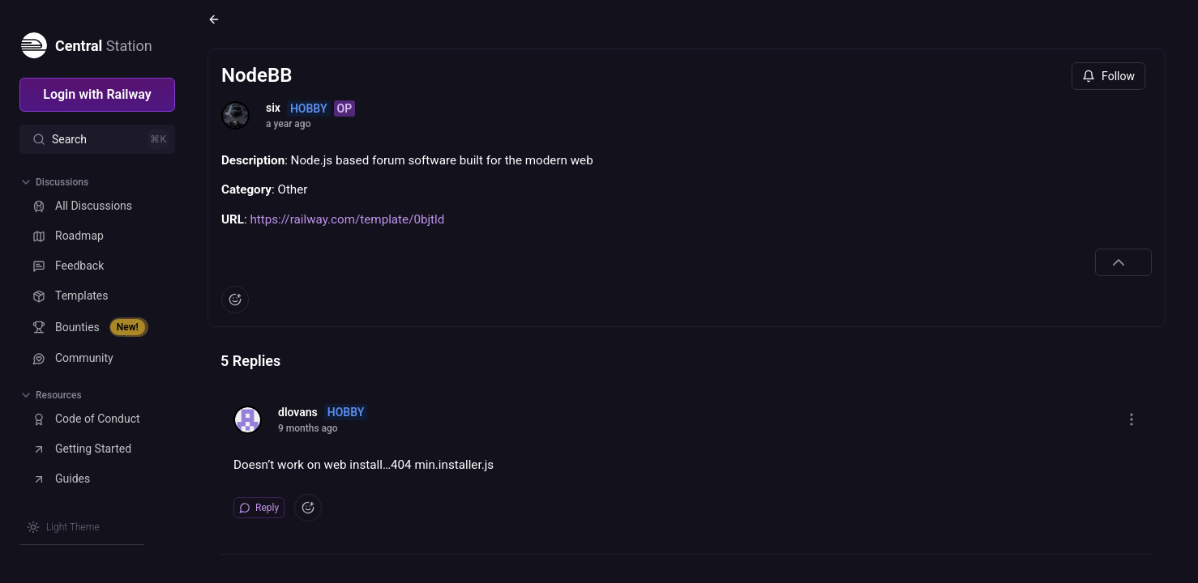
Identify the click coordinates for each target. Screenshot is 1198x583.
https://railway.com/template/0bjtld (347, 219)
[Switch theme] (63, 527)
